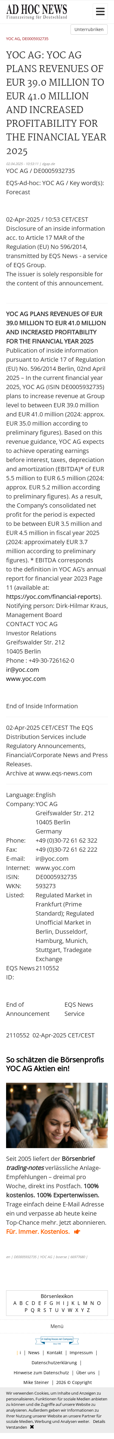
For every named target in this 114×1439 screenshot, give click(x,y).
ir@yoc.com (22, 669)
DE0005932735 (35, 39)
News (34, 1352)
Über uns (85, 1372)
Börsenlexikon (57, 1296)
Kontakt (54, 1352)
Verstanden (16, 1427)
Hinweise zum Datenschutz (41, 1372)
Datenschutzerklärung (54, 1362)
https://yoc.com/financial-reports (52, 596)
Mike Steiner (36, 1382)
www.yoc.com (26, 679)
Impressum (81, 1352)
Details (99, 1421)
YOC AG (13, 39)
